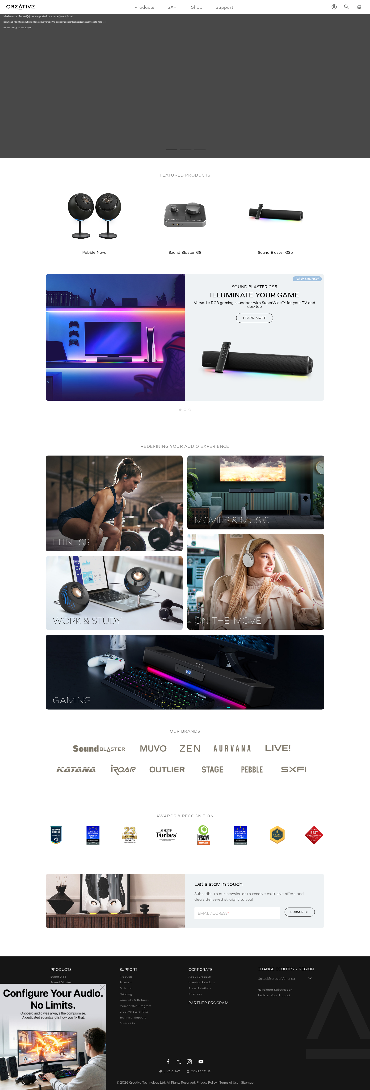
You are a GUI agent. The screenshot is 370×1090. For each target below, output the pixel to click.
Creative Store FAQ (134, 1011)
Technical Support (133, 1017)
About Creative (200, 976)
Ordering (126, 988)
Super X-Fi (58, 976)
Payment (126, 982)
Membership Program (135, 1006)
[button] (180, 410)
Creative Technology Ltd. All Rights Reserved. (162, 1082)
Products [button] (144, 7)
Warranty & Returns (134, 1000)
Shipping (126, 994)
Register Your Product (274, 995)
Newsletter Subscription (275, 989)
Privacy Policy (207, 1082)
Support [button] (225, 7)
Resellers (195, 994)
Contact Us (128, 1023)
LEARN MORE (254, 318)
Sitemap (247, 1082)
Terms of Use (229, 1082)
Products (126, 976)
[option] (94, 216)
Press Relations (200, 988)
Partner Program (209, 1003)
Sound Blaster (60, 982)
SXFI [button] (173, 7)
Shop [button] (196, 7)
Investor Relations (202, 982)
